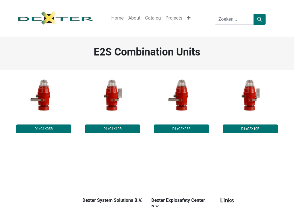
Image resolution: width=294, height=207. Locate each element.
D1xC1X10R (112, 129)
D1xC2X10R (250, 129)
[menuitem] (117, 18)
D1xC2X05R (181, 129)
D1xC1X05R (43, 129)
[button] (189, 18)
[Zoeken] (260, 19)
